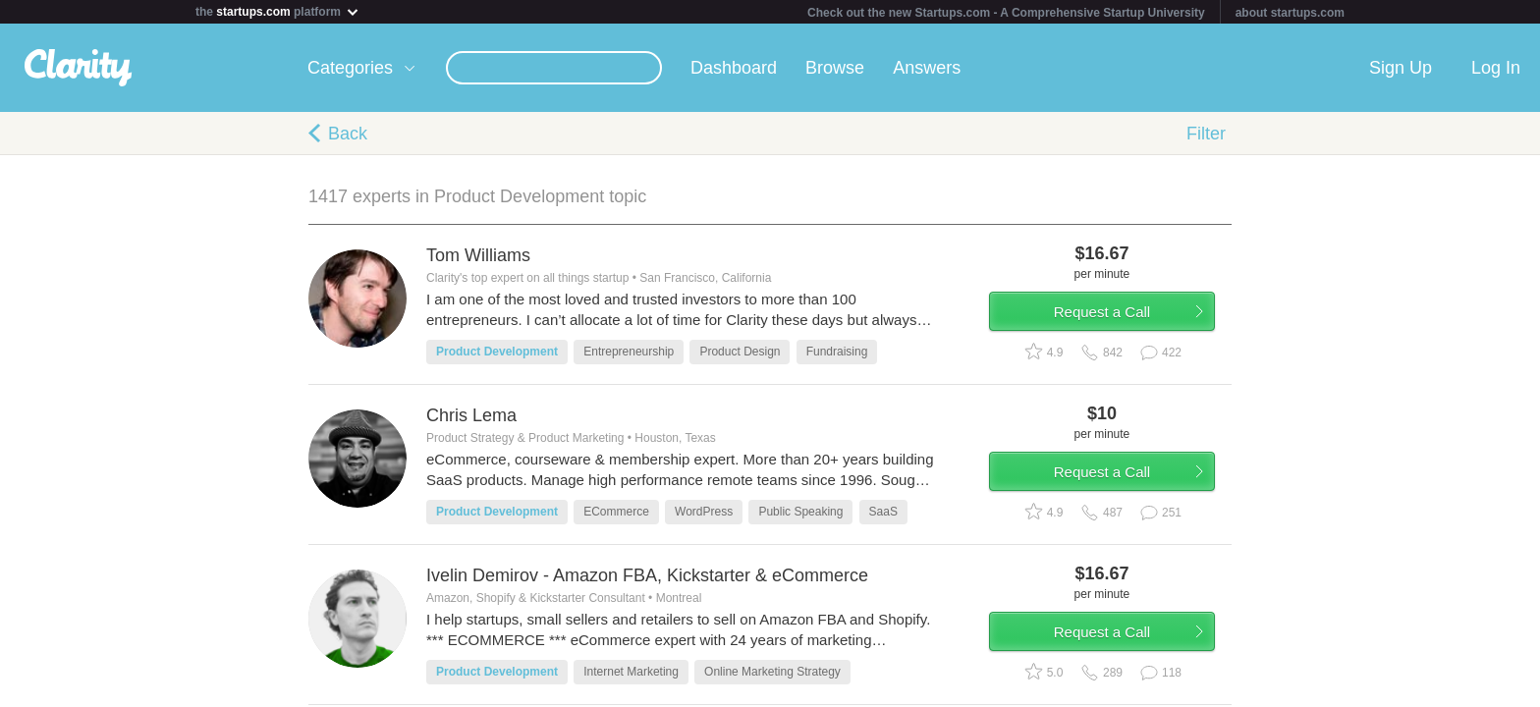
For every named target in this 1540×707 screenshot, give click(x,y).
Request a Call (1116, 317)
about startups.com (1290, 13)
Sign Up (1400, 68)
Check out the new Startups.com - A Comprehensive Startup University (1006, 13)
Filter (1206, 133)
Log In (1495, 68)
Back (347, 133)
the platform (277, 11)
